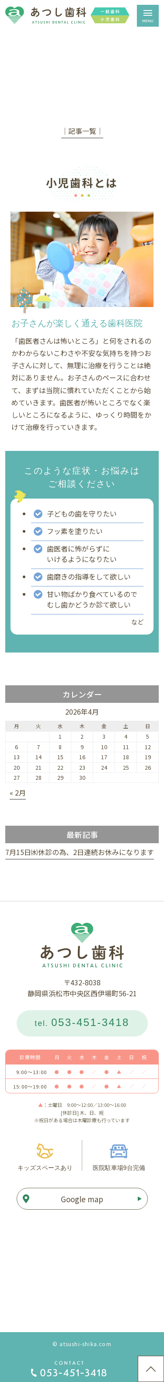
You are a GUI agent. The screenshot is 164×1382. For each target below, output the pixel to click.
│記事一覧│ (82, 131)
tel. (82, 1022)
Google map (82, 1199)
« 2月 (18, 792)
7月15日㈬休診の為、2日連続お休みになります (79, 852)
